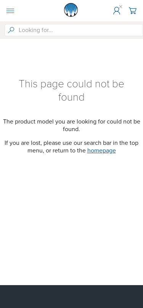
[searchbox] (80, 30)
